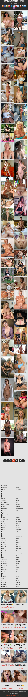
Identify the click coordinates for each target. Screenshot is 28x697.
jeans (17, 494)
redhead (17, 527)
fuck (2, 578)
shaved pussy (19, 536)
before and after (6, 494)
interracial (18, 491)
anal (3, 529)
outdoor (17, 574)
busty (3, 496)
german (3, 510)
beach (3, 538)
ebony (3, 506)
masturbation (19, 508)
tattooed (17, 582)
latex (16, 498)
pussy (17, 525)
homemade (4, 519)
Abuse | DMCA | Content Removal (10, 691)
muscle (17, 515)
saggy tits (18, 529)
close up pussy (5, 502)
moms (17, 513)
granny (3, 584)
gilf (2, 513)
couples (3, 561)
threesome (18, 548)
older (16, 572)
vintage (17, 584)
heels (17, 487)
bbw (2, 536)
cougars (3, 559)
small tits (17, 542)
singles (17, 538)
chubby (3, 498)
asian (3, 489)
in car (3, 555)
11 (23, 460)
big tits (3, 540)
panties (17, 519)
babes (3, 534)
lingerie (17, 506)
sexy (16, 578)
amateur (4, 487)
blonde (3, 544)
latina (17, 500)
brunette (4, 550)
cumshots (4, 565)
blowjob (3, 546)
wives (17, 563)
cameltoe (4, 553)
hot (2, 521)
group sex (4, 586)
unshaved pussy (19, 553)
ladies (17, 496)
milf (16, 510)
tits (16, 550)
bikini (3, 542)
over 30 (3, 525)
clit (2, 557)
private (17, 576)
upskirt (17, 555)
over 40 (3, 527)
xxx (16, 565)
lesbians (17, 504)
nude (16, 569)
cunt (3, 567)
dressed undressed (6, 569)
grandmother (5, 515)
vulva (17, 559)
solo (16, 544)
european (4, 508)
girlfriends (4, 580)
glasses (3, 582)
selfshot (17, 531)
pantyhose (18, 521)
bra (2, 548)
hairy (3, 517)
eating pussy (5, 504)
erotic (3, 572)
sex (16, 534)
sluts (16, 540)
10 (20, 460)
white (17, 586)
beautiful (4, 491)
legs (16, 502)
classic (3, 500)
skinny (17, 580)
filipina (3, 576)
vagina (17, 557)
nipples (17, 517)
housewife (18, 489)
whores (17, 561)
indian (3, 523)
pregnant (18, 523)
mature (17, 567)
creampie (4, 563)
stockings (18, 546)
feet (2, 574)
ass (2, 531)
